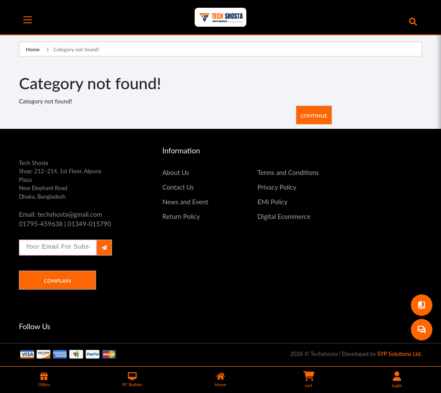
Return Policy (181, 216)
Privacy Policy (277, 187)
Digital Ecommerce (284, 216)
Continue (314, 115)
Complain (57, 281)
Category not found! (76, 49)
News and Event (185, 202)
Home (33, 49)
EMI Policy (273, 202)
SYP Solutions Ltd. (399, 353)
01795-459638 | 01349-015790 (65, 224)
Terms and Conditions (288, 172)
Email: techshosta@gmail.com (60, 214)
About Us (175, 172)
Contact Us (178, 187)
